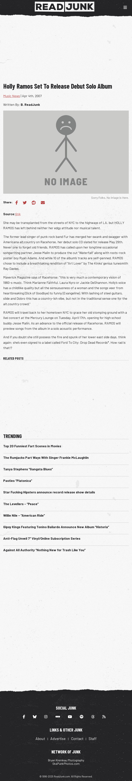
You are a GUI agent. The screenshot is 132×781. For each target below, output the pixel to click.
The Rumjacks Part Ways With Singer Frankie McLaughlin (46, 457)
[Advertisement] (67, 50)
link (18, 214)
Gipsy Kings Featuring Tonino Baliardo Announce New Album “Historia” (56, 527)
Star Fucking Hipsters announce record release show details (49, 492)
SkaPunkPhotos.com (66, 763)
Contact (77, 738)
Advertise (58, 738)
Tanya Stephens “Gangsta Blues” (28, 469)
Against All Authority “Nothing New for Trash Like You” (44, 550)
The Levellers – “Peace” (21, 504)
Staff (92, 738)
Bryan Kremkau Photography (66, 760)
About (40, 738)
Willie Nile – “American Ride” (24, 515)
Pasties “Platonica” (17, 480)
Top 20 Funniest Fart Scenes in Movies (32, 446)
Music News (11, 96)
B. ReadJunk (30, 104)
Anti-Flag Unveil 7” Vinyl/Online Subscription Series (41, 538)
